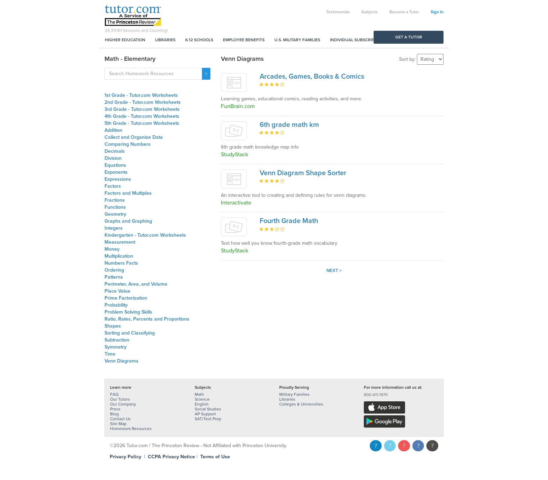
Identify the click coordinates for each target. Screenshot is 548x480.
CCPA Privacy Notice (171, 457)
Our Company (123, 404)
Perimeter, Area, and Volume (135, 284)
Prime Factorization (125, 298)
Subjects (369, 11)
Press (115, 409)
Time (109, 354)
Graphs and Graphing (128, 221)
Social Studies (208, 409)
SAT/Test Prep (208, 418)
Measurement (119, 242)
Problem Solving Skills (128, 312)
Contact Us (120, 418)
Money (112, 249)
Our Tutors (120, 399)
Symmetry (115, 347)
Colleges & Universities (301, 404)
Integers (113, 228)
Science (202, 399)
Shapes (112, 326)
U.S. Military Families (297, 39)
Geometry (115, 214)
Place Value (117, 291)
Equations (115, 165)
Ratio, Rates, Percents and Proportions (146, 319)
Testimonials (338, 11)
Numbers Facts (121, 263)
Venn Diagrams (121, 361)
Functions (115, 207)
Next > (334, 270)
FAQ (114, 394)
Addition (113, 130)
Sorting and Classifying (129, 333)
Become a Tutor (404, 11)
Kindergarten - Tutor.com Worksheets (145, 235)
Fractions (114, 200)
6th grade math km (289, 125)
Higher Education (125, 39)
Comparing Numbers (127, 144)
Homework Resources (131, 428)
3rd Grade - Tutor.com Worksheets (142, 109)
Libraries (165, 39)
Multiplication (118, 256)
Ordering (114, 270)
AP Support (205, 413)
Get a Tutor (408, 37)
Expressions (117, 179)
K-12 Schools (199, 39)
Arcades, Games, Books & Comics (312, 76)
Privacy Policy (125, 457)
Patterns (113, 277)
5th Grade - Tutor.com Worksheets (141, 123)
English (202, 404)
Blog (114, 413)
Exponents (116, 172)
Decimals (114, 151)
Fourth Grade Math (289, 221)
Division (113, 158)
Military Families (294, 394)
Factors (112, 186)
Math (199, 394)
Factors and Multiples (128, 193)
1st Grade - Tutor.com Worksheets (141, 95)
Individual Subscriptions (358, 39)
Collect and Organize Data (133, 137)
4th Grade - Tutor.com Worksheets (141, 116)
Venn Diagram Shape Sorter (303, 173)
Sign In (437, 11)
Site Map (118, 423)
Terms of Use (215, 457)
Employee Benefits (244, 39)
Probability (116, 305)
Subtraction (116, 340)
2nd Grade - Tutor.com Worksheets (142, 102)
